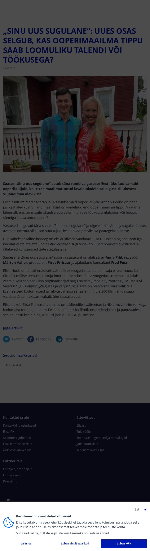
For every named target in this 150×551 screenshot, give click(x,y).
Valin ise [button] (26, 543)
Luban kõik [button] (124, 543)
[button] (139, 509)
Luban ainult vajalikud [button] (75, 543)
